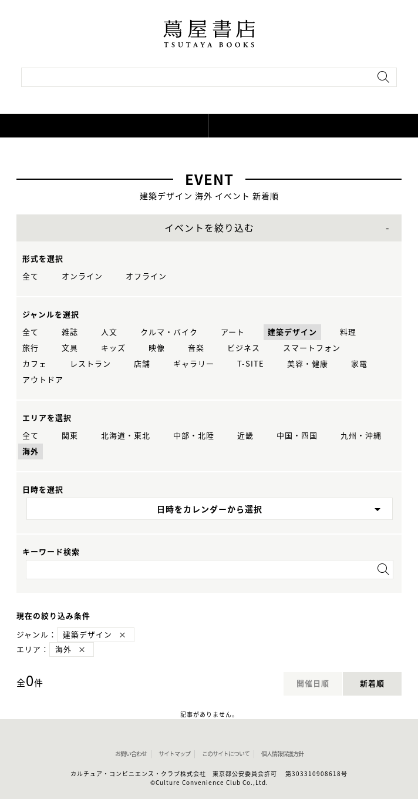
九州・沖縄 (361, 435)
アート (233, 332)
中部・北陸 (193, 435)
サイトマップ (174, 754)
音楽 (196, 348)
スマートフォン (312, 348)
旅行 (30, 348)
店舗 (142, 364)
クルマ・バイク (169, 332)
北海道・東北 (125, 435)
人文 (109, 332)
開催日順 (312, 683)
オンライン (82, 276)
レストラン (90, 364)
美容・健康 (307, 364)
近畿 (245, 435)
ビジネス (243, 348)
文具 (70, 348)
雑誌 (70, 332)
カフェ (34, 364)
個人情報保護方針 (282, 754)
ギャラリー (193, 364)
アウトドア (42, 380)
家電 (359, 364)
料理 (348, 332)
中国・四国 (297, 435)
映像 (157, 348)
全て (30, 276)
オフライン (146, 276)
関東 (70, 435)
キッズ (113, 348)
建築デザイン (292, 332)
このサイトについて (226, 754)
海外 (30, 451)
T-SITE (250, 364)
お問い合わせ (131, 754)
